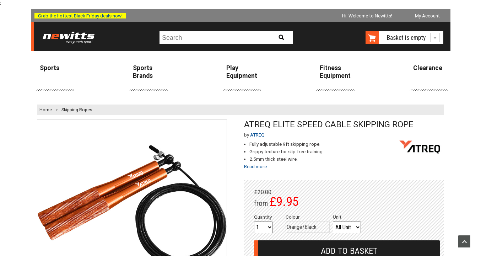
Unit (337, 217)
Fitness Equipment (335, 71)
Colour (293, 217)
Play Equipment (241, 71)
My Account (427, 15)
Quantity (263, 217)
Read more (255, 166)
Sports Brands (143, 71)
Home (45, 109)
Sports (49, 67)
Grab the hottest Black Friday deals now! (80, 15)
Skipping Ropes (76, 109)
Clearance (427, 67)
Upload (464, 241)
